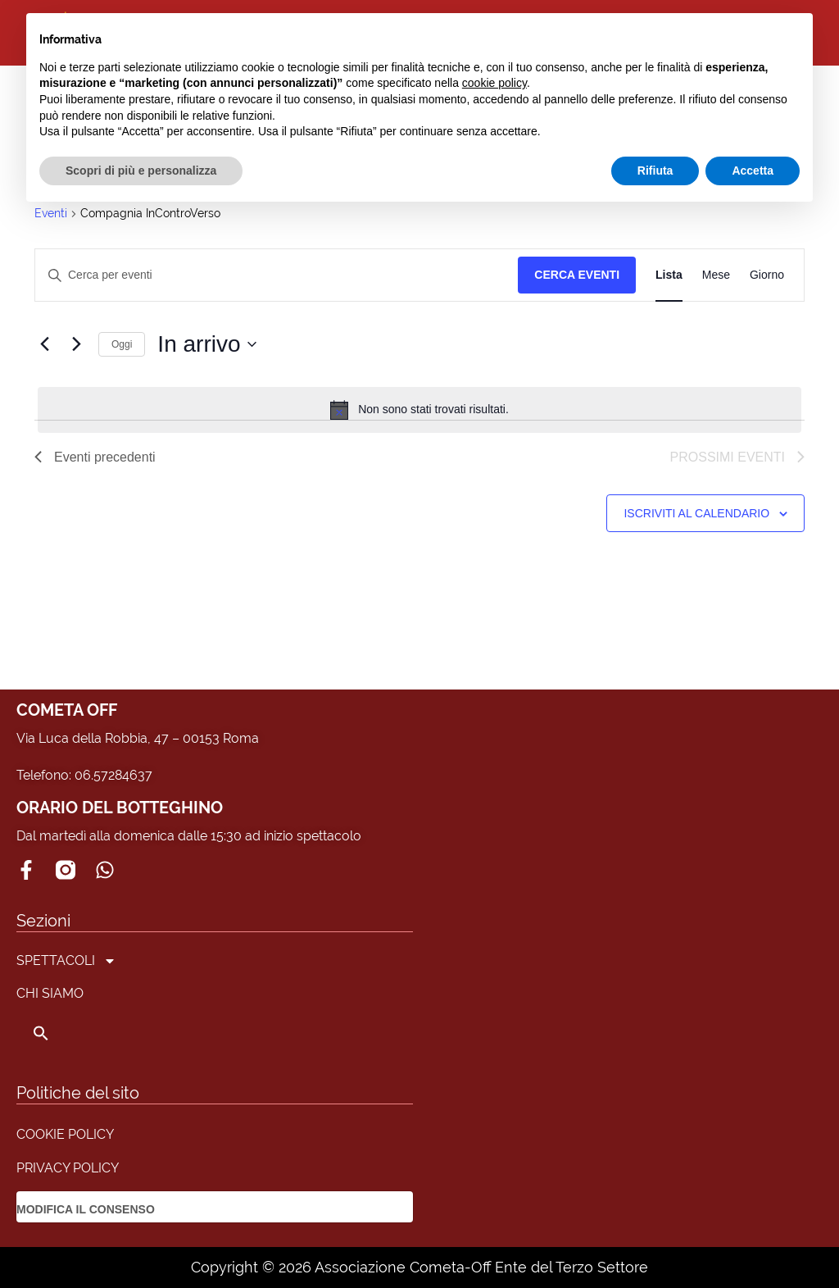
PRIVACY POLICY (67, 1168)
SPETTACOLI (66, 961)
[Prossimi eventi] (76, 344)
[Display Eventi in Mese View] (716, 275)
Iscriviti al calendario (696, 513)
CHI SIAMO (50, 993)
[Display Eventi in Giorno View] (767, 275)
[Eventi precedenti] (44, 344)
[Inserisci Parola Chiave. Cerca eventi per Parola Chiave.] (276, 275)
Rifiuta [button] (655, 170)
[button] (66, 1033)
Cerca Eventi (576, 274)
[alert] (419, 410)
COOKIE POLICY (65, 1134)
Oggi (121, 344)
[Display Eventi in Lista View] (669, 275)
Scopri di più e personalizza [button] (141, 170)
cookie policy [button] (494, 82)
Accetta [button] (752, 170)
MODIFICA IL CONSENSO (85, 1209)
